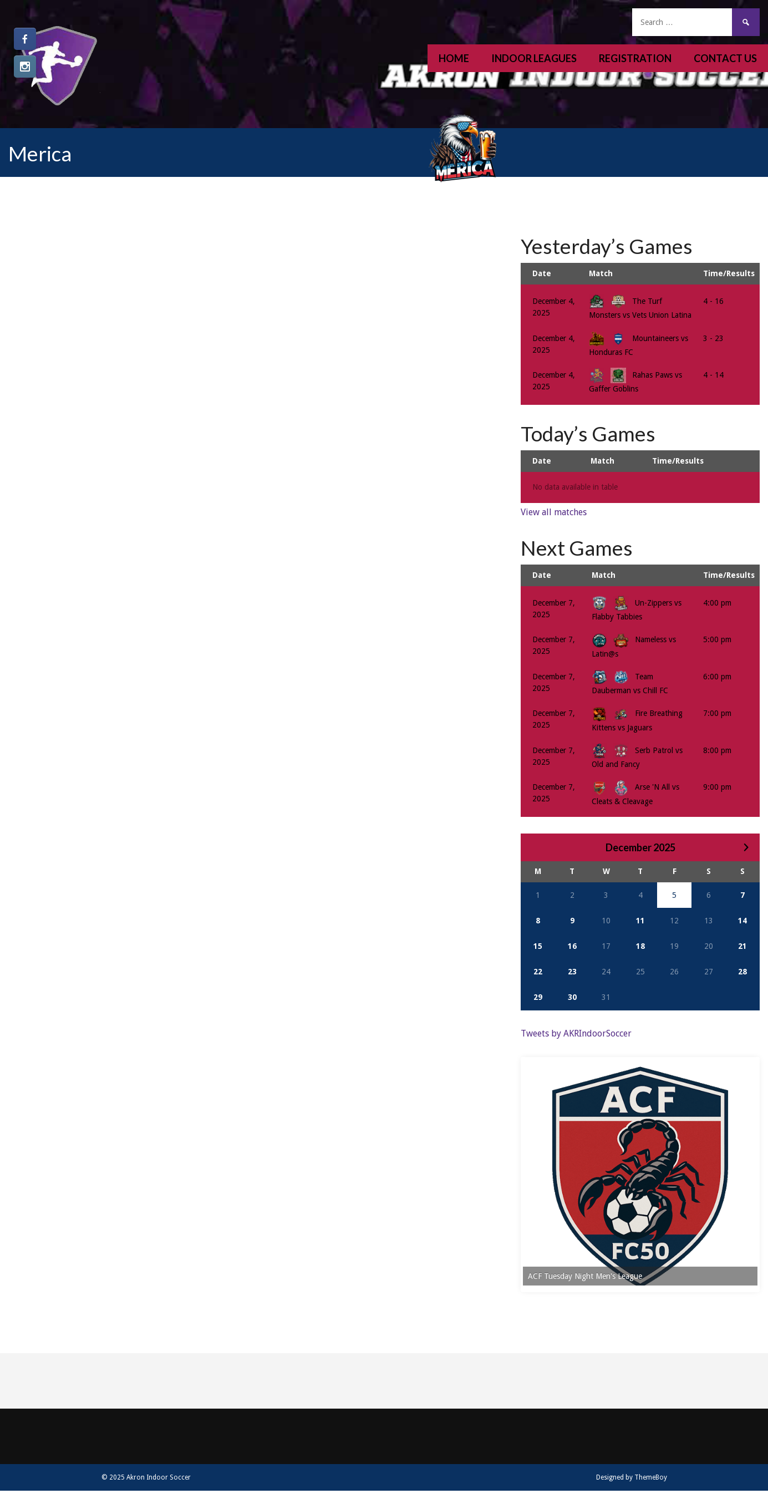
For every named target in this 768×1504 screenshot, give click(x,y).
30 (572, 997)
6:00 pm (717, 676)
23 (572, 971)
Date (541, 273)
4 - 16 (713, 301)
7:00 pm (717, 713)
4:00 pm (717, 602)
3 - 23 (713, 338)
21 (742, 946)
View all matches (554, 512)
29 (537, 997)
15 (537, 946)
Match (601, 273)
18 (640, 946)
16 (572, 946)
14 (742, 920)
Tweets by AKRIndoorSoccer (576, 1033)
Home (454, 58)
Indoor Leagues (534, 58)
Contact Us (725, 58)
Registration (635, 58)
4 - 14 (713, 374)
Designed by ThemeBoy (631, 1485)
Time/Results (729, 273)
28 (742, 971)
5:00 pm (717, 639)
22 (537, 971)
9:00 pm (717, 787)
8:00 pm (717, 750)
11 (640, 920)
